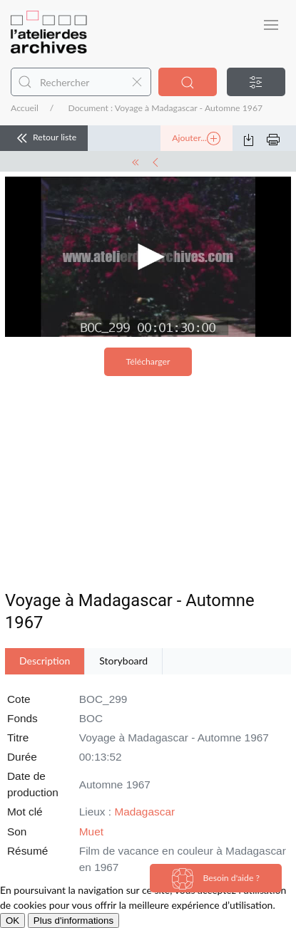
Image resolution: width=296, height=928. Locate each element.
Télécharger (148, 361)
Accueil (25, 108)
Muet (91, 831)
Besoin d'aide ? (216, 879)
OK (12, 920)
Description (44, 661)
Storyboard (123, 661)
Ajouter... (196, 139)
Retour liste (43, 138)
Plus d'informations (73, 920)
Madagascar (144, 812)
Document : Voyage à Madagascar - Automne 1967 (165, 108)
